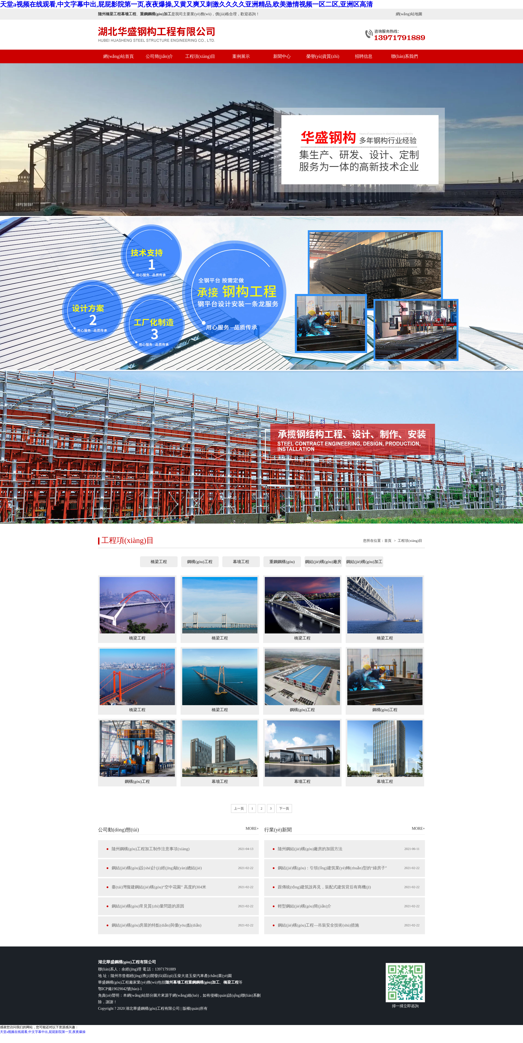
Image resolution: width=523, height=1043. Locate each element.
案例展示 (241, 56)
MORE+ (252, 828)
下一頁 (284, 808)
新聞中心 (282, 56)
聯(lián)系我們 (404, 56)
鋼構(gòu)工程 (199, 562)
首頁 (387, 541)
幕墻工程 (241, 562)
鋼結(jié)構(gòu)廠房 (323, 562)
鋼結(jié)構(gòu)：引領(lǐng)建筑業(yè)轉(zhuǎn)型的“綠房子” (332, 868)
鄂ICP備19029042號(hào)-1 (120, 989)
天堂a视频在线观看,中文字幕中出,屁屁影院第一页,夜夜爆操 (43, 1032)
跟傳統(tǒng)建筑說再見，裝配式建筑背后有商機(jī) (324, 887)
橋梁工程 (159, 562)
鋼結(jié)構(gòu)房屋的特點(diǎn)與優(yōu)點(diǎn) (156, 925)
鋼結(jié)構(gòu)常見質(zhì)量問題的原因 (148, 906)
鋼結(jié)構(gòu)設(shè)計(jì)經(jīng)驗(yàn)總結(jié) (157, 868)
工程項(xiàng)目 (200, 56)
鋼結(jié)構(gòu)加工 (364, 562)
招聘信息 (363, 56)
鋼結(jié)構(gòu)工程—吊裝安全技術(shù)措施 (318, 925)
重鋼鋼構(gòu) (282, 562)
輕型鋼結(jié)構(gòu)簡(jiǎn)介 (304, 906)
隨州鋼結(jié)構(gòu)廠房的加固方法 (310, 849)
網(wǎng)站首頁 (118, 56)
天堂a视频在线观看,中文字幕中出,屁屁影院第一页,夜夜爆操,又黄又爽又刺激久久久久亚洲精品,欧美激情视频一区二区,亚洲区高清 (186, 4)
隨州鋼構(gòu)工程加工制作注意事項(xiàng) (151, 849)
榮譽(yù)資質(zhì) (322, 56)
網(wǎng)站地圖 (409, 14)
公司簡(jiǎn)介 (159, 56)
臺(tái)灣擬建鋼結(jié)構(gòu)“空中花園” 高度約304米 (159, 887)
